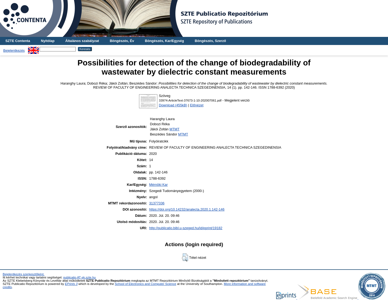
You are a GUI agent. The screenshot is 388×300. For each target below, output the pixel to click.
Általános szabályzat (82, 41)
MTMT (174, 129)
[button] (185, 257)
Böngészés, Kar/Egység (164, 41)
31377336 (156, 203)
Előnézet (196, 105)
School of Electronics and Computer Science (145, 283)
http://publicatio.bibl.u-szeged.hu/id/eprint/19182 (185, 228)
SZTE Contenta (17, 41)
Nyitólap (47, 41)
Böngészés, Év (122, 41)
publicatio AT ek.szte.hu (79, 277)
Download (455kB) (173, 105)
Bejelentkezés (14, 50)
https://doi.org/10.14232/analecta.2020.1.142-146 (186, 209)
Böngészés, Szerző (210, 41)
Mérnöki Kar (158, 185)
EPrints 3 (71, 283)
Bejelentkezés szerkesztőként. (23, 274)
